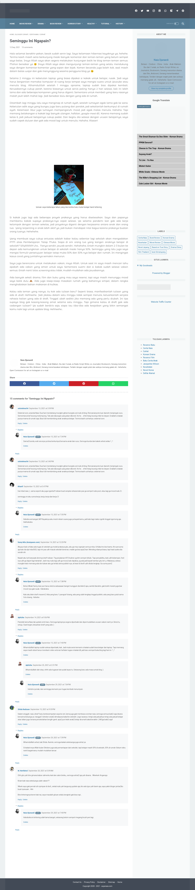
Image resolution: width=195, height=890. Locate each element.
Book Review (55, 24)
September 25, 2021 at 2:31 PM (45, 665)
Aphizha (21, 617)
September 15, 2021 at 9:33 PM (42, 709)
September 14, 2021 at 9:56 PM (37, 617)
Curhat (145, 351)
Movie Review (25, 24)
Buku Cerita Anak (150, 360)
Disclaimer (101, 882)
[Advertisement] (69, 145)
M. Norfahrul (23, 771)
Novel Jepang (143, 247)
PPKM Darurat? (146, 142)
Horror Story (74, 24)
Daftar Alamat (149, 373)
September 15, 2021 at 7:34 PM (54, 437)
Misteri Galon (145, 166)
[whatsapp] (165, 10)
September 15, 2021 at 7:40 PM (54, 643)
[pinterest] (182, 10)
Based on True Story (160, 247)
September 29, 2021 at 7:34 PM (58, 685)
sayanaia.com (106, 886)
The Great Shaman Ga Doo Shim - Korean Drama (161, 136)
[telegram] (176, 10)
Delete (25, 423)
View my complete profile (161, 88)
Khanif (20, 486)
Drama (41, 24)
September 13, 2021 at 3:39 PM (41, 408)
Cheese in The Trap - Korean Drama (155, 148)
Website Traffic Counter (161, 302)
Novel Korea (148, 370)
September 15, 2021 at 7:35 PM (54, 515)
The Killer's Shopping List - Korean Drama (157, 178)
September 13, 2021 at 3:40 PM (41, 461)
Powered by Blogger (161, 273)
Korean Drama (168, 238)
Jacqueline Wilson (151, 364)
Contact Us (77, 882)
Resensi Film (148, 357)
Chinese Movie (169, 243)
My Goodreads (146, 265)
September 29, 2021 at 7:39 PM (54, 738)
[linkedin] (159, 10)
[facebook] (136, 10)
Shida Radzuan (24, 709)
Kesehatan (142, 243)
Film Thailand (143, 252)
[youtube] (147, 10)
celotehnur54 (23, 408)
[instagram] (153, 10)
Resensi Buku (149, 345)
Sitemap (111, 882)
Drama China (176, 247)
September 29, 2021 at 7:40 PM (54, 813)
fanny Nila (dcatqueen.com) (29, 542)
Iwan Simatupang (159, 252)
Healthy (91, 24)
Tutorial (105, 24)
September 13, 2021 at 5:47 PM (36, 486)
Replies (20, 430)
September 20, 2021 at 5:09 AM (40, 771)
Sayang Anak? (145, 154)
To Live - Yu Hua (146, 160)
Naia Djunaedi (29, 437)
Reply (20, 423)
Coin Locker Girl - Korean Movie (153, 183)
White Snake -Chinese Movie (152, 172)
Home (12, 24)
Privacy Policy (89, 882)
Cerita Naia (142, 238)
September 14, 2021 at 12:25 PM (53, 542)
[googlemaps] (171, 10)
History (119, 24)
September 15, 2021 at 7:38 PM (54, 581)
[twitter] (141, 10)
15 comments (27, 47)
